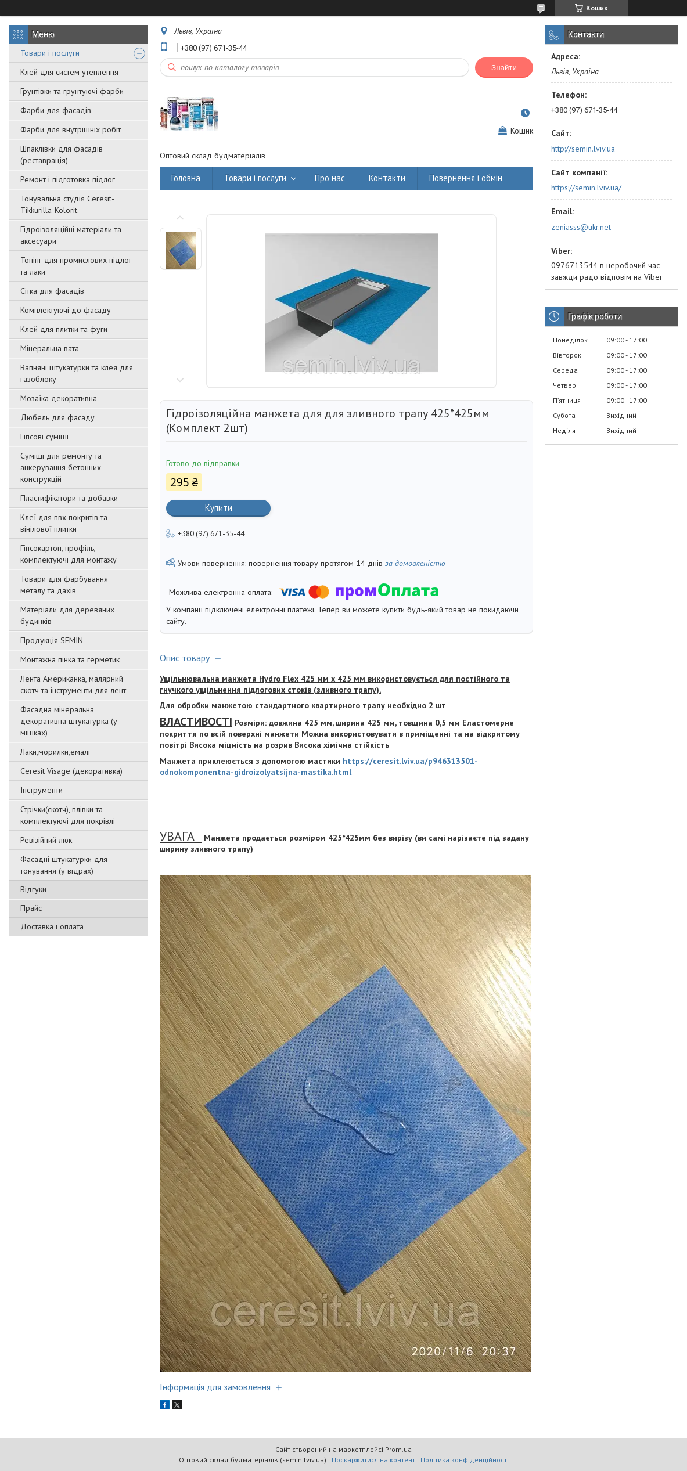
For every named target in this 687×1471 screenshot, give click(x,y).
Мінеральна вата (49, 348)
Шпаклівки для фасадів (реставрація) (61, 154)
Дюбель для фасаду (57, 417)
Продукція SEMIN (51, 640)
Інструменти (41, 790)
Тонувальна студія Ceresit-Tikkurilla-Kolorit (67, 204)
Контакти (387, 178)
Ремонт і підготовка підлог (67, 179)
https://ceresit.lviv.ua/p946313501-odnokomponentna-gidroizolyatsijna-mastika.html (319, 766)
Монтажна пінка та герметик (70, 659)
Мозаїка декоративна (58, 398)
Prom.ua (398, 1449)
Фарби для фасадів (55, 110)
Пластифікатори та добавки (69, 498)
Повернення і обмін (465, 178)
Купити (218, 507)
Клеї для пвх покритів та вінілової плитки (63, 523)
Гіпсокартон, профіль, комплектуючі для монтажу (68, 554)
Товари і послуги (50, 53)
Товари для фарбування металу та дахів (64, 585)
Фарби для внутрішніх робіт (70, 129)
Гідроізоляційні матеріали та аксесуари (70, 235)
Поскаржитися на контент (373, 1459)
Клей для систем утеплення (69, 72)
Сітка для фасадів (52, 291)
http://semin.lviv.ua (583, 148)
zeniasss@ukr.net (581, 227)
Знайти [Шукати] (504, 67)
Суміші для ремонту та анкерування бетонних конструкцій (61, 467)
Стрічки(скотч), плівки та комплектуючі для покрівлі (67, 815)
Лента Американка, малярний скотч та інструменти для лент (73, 684)
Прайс (31, 908)
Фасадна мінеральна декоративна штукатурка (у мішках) (68, 721)
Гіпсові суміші (44, 436)
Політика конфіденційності (464, 1459)
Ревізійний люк (46, 840)
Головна (185, 178)
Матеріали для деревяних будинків (67, 615)
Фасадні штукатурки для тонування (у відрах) (63, 865)
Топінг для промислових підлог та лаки (76, 266)
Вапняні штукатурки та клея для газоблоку (76, 373)
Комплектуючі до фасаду (65, 310)
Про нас (330, 178)
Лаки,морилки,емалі (55, 752)
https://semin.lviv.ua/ (586, 187)
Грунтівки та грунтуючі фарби (72, 91)
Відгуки (33, 889)
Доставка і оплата (52, 926)
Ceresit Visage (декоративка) (71, 771)
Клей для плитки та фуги (63, 329)
